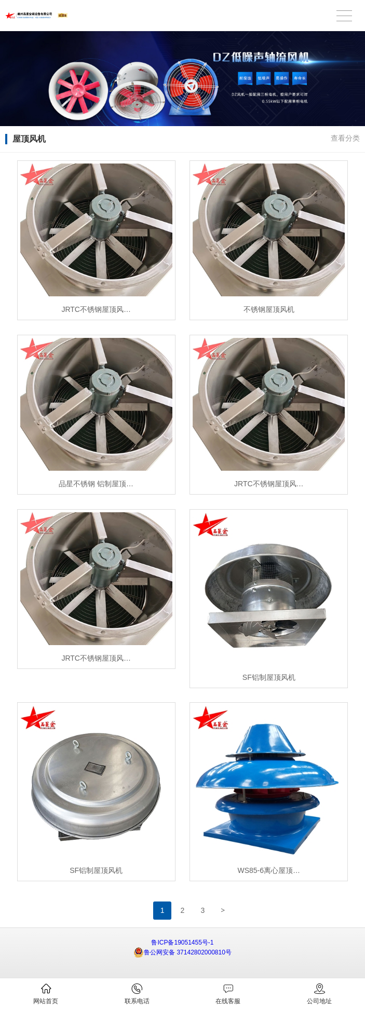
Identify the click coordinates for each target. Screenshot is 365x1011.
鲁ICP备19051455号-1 (182, 942)
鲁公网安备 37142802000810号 (182, 952)
